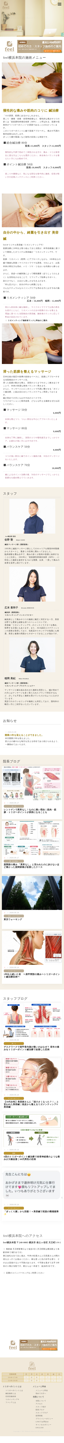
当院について (41, 1401)
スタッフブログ (42, 1413)
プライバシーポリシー (44, 1419)
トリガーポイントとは (14, 1390)
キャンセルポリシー (43, 1425)
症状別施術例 (11, 1396)
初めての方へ (41, 1393)
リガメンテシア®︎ (12, 1399)
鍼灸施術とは (11, 1393)
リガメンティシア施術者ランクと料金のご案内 (26, 320)
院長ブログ (40, 1410)
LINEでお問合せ (42, 1422)
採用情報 (39, 1416)
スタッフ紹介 (41, 1407)
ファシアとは (11, 1402)
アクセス (39, 1404)
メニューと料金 (42, 1390)
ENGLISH (39, 1428)
